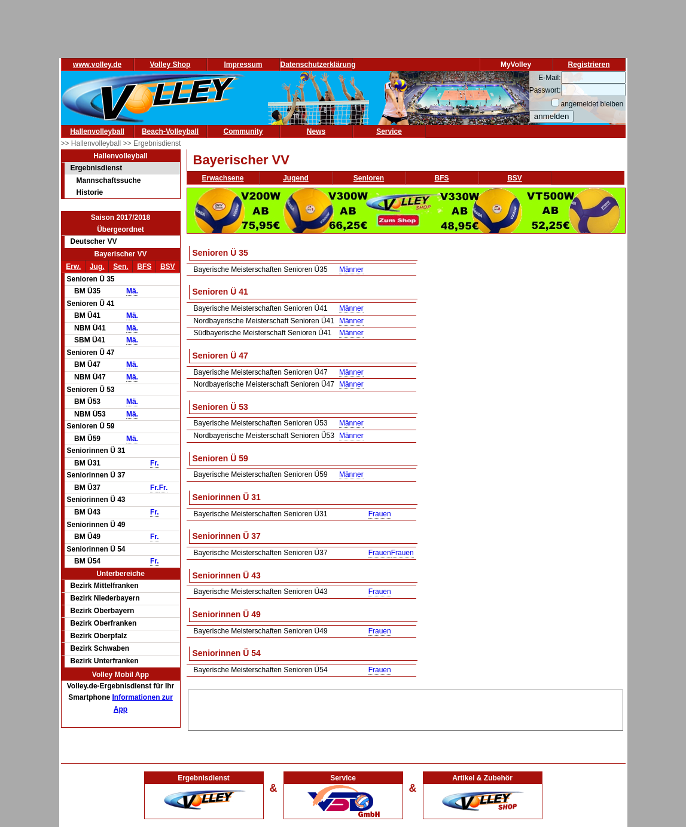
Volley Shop (170, 64)
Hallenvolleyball (97, 131)
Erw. (73, 266)
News (316, 131)
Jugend (296, 178)
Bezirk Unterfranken (105, 661)
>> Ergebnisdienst (152, 143)
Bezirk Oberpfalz (99, 636)
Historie (90, 192)
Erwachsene (222, 178)
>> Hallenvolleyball (92, 143)
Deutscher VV (94, 241)
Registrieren (588, 64)
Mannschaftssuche (109, 180)
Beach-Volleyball (170, 131)
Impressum (243, 64)
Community (243, 131)
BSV (167, 266)
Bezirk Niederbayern (105, 598)
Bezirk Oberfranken (104, 623)
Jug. (97, 266)
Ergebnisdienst (97, 168)
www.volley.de (97, 64)
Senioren (368, 178)
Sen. (120, 266)
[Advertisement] (405, 708)
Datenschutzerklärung (318, 64)
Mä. (132, 291)
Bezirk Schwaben (100, 648)
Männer (351, 269)
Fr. (154, 463)
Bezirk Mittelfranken (105, 585)
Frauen (379, 514)
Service (389, 131)
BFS (144, 266)
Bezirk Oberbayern (103, 611)
